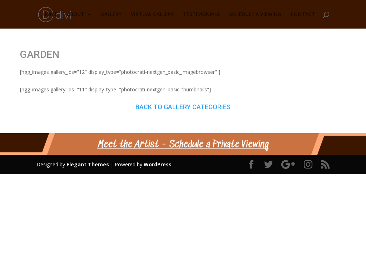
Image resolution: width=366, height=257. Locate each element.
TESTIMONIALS (201, 14)
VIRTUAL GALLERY (152, 14)
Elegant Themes (87, 164)
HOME (50, 14)
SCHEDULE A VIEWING (255, 14)
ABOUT (75, 14)
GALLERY (111, 14)
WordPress (158, 164)
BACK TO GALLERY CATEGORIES (183, 107)
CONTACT (303, 14)
